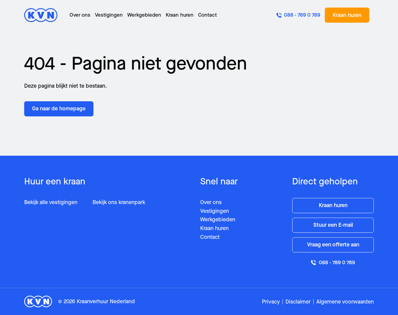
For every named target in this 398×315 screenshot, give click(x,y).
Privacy (271, 301)
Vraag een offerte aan (333, 244)
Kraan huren (180, 14)
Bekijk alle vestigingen (50, 202)
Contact (207, 14)
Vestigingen (109, 14)
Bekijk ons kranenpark (119, 202)
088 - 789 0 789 (333, 262)
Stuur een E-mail (333, 225)
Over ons (80, 14)
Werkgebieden (144, 14)
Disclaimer (298, 301)
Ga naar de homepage (59, 108)
